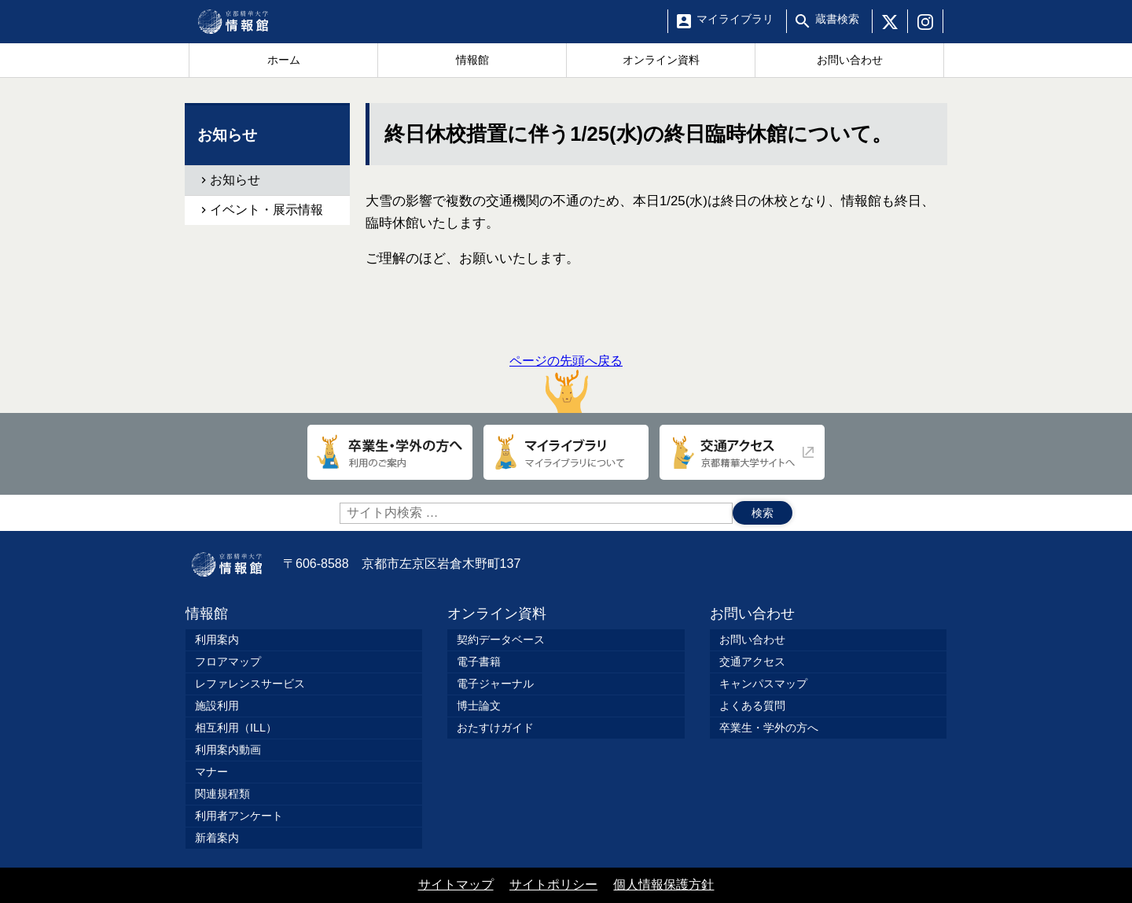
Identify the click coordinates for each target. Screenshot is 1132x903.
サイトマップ (456, 884)
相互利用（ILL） (236, 727)
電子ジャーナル (495, 683)
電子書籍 (479, 661)
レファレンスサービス (250, 683)
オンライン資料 (496, 613)
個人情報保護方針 (663, 884)
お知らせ (235, 179)
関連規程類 (222, 793)
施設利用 (217, 705)
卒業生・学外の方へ (768, 727)
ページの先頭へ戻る (566, 383)
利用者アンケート (239, 815)
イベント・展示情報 (266, 209)
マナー (211, 771)
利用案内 (217, 639)
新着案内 (217, 837)
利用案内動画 (228, 749)
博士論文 (479, 705)
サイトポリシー (553, 884)
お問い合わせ (752, 613)
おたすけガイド (495, 727)
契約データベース (501, 639)
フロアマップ (228, 661)
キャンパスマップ (763, 683)
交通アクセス (752, 661)
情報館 (207, 613)
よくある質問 (752, 705)
